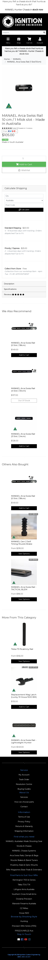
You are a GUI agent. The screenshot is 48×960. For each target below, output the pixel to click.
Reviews (14, 294)
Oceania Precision (24, 899)
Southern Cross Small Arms (24, 894)
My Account (24, 775)
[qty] (24, 196)
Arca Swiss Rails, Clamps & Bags (24, 855)
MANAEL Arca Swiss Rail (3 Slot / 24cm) (23, 435)
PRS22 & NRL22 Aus (24, 931)
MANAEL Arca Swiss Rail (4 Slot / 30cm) (23, 389)
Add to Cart (24, 164)
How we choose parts (24, 802)
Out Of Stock (24, 400)
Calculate (24, 210)
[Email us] (18, 939)
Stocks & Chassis (24, 846)
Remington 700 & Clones (24, 880)
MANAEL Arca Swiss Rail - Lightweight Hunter (23, 741)
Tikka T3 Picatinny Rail (22, 649)
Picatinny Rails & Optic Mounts (24, 865)
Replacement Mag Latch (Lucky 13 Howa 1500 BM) (24, 695)
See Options (24, 554)
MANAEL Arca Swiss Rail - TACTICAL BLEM (23, 588)
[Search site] (44, 32)
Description (9, 284)
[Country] (24, 201)
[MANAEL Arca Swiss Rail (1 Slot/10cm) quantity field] (24, 158)
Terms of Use (24, 817)
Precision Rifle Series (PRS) (24, 926)
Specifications (10, 289)
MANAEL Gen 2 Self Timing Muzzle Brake (21, 542)
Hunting (24, 921)
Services (24, 797)
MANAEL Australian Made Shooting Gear (24, 841)
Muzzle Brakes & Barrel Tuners (24, 860)
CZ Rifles (24, 908)
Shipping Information (24, 831)
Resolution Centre (24, 784)
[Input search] (22, 32)
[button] (24, 170)
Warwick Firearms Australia (24, 903)
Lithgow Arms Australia (24, 889)
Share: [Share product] (9, 131)
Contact (24, 806)
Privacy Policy (24, 821)
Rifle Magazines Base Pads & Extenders (24, 870)
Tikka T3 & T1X (24, 884)
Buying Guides (24, 789)
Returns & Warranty (24, 826)
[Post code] (24, 205)
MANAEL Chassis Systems (24, 851)
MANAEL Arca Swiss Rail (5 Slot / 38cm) (23, 344)
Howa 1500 (24, 913)
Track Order (24, 779)
